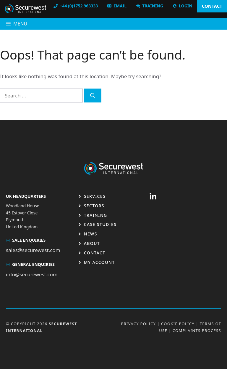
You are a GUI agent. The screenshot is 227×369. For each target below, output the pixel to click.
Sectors (94, 205)
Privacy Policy (138, 323)
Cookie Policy (177, 323)
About (92, 243)
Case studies (100, 224)
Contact (95, 253)
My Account (99, 262)
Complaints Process (197, 330)
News (90, 234)
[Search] (92, 96)
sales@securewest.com (33, 250)
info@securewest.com (32, 274)
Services (95, 196)
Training (95, 215)
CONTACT (212, 6)
